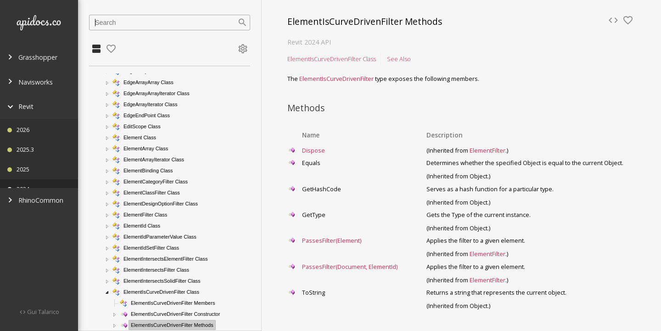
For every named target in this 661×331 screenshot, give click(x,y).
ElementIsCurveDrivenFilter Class (331, 59)
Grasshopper (32, 57)
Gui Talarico (42, 312)
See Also (399, 59)
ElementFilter (487, 150)
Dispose (313, 150)
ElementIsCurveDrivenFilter (336, 78)
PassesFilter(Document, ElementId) (350, 267)
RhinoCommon (35, 200)
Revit (20, 106)
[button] (107, 82)
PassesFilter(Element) (331, 240)
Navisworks (30, 82)
